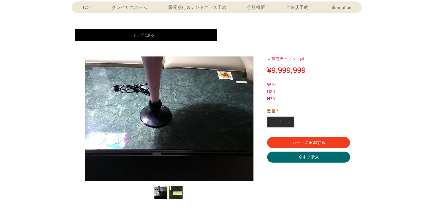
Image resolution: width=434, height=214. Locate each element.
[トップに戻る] (146, 35)
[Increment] (289, 122)
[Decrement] (271, 122)
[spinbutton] (280, 122)
